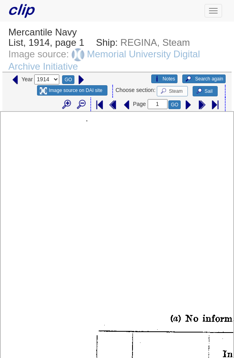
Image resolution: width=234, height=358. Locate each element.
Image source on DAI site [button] (71, 90)
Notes (164, 78)
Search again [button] (204, 78)
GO (68, 79)
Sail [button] (204, 91)
